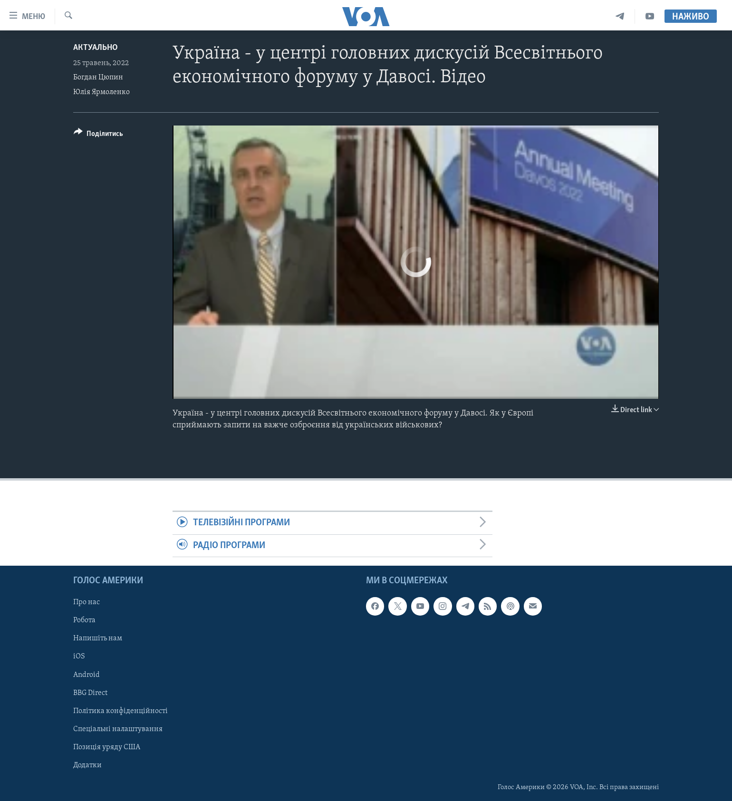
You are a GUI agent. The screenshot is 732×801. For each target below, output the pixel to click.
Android (86, 675)
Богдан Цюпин (98, 77)
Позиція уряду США (106, 747)
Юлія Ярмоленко (101, 92)
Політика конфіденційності (120, 711)
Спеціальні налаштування (118, 729)
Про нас (86, 602)
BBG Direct (90, 693)
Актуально (95, 47)
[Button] (98, 135)
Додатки (87, 765)
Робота (84, 620)
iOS (79, 657)
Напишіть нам (97, 639)
